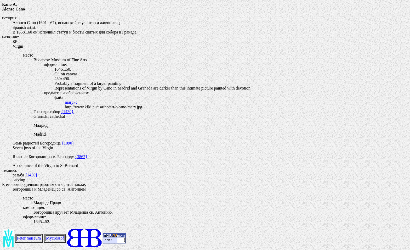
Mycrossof (55, 238)
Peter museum (29, 238)
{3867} (81, 156)
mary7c (71, 102)
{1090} (68, 143)
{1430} (67, 111)
